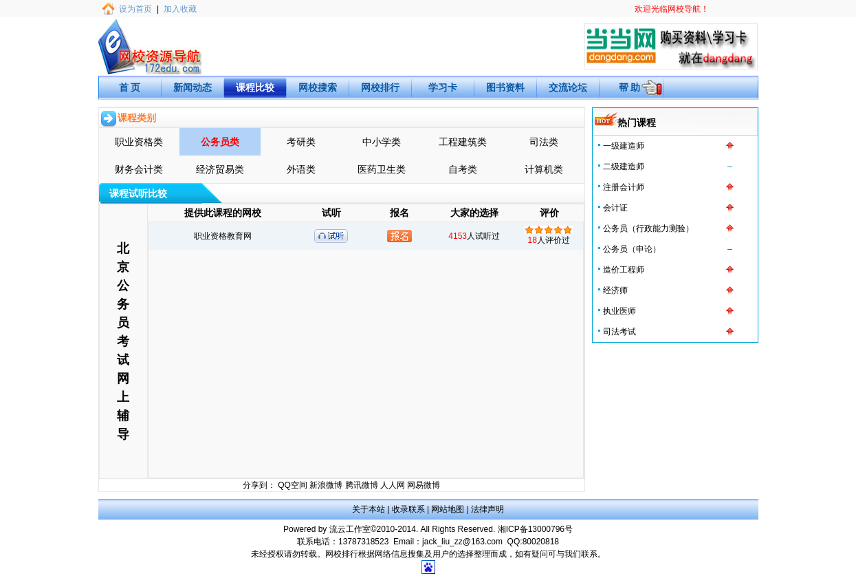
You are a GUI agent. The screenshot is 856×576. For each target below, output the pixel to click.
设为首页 (135, 9)
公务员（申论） (632, 249)
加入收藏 (180, 9)
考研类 (301, 141)
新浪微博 (325, 485)
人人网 (392, 485)
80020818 (541, 541)
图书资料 (505, 87)
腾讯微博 (361, 485)
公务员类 (220, 141)
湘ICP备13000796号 (535, 529)
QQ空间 (292, 485)
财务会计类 (139, 169)
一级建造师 (623, 146)
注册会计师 (623, 187)
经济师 (615, 290)
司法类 (543, 141)
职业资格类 (139, 141)
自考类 (462, 169)
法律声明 (487, 509)
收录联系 (408, 509)
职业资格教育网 (223, 236)
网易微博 (423, 485)
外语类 (301, 169)
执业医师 (619, 311)
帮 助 (630, 87)
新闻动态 (192, 87)
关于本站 (368, 509)
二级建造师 (623, 166)
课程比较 (255, 87)
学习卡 (442, 87)
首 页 (130, 87)
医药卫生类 (382, 169)
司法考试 (619, 332)
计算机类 (544, 169)
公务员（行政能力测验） (648, 228)
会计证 (615, 208)
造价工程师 (623, 270)
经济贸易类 (220, 169)
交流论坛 (568, 87)
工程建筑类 (463, 141)
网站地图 (447, 509)
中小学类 (381, 141)
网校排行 (380, 87)
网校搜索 (317, 87)
